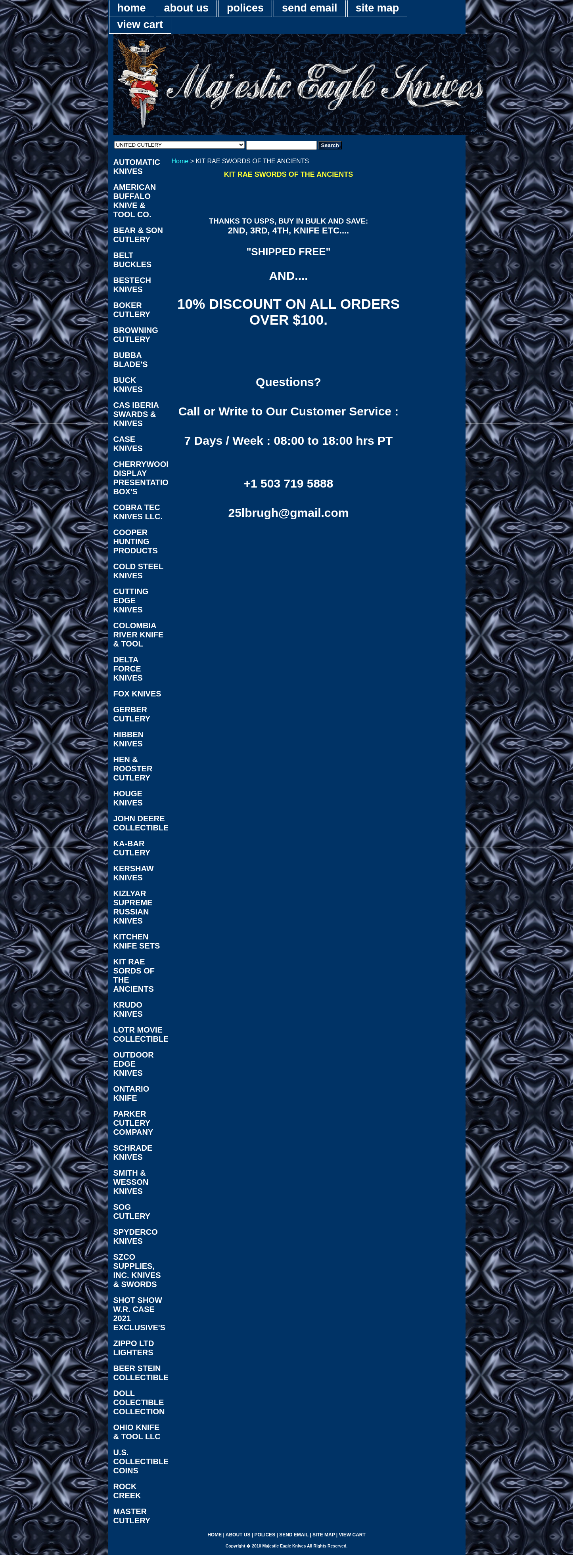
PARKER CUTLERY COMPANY (133, 1122)
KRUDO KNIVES (128, 1009)
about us (186, 8)
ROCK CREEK (127, 1491)
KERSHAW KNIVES (133, 873)
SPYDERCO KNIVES (135, 1236)
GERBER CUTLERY (132, 714)
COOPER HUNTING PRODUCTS (135, 541)
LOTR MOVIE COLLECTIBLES (140, 1034)
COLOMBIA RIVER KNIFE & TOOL (138, 634)
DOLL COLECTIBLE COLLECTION (139, 1402)
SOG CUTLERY (132, 1211)
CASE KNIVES (128, 444)
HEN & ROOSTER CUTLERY (133, 768)
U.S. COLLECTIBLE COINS (140, 1461)
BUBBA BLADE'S (130, 360)
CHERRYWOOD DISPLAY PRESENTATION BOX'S (140, 478)
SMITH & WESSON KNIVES (131, 1182)
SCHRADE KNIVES (133, 1152)
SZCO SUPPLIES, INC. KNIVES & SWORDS (137, 1271)
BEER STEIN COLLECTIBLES (140, 1373)
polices (245, 8)
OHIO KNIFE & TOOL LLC (137, 1432)
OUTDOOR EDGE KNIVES (133, 1063)
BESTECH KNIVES (132, 285)
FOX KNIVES (137, 693)
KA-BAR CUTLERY (132, 848)
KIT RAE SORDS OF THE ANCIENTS (134, 975)
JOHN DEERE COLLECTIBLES (140, 823)
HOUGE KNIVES (128, 798)
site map (377, 8)
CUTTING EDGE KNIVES (131, 600)
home (131, 8)
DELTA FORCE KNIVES (128, 668)
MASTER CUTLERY (132, 1516)
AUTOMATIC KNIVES (136, 167)
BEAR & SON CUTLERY (138, 235)
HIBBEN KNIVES (128, 739)
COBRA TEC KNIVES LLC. (138, 512)
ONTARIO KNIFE (131, 1093)
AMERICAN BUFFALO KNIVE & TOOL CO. (134, 201)
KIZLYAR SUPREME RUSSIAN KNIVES (133, 907)
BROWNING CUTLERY (135, 335)
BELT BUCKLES (132, 260)
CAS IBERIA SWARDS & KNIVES (136, 414)
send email (309, 8)
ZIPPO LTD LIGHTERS (133, 1348)
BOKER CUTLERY (132, 310)
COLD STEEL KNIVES (138, 571)
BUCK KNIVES (128, 385)
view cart (140, 25)
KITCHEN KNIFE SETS (136, 941)
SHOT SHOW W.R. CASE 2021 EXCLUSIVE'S (139, 1314)
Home (180, 161)
